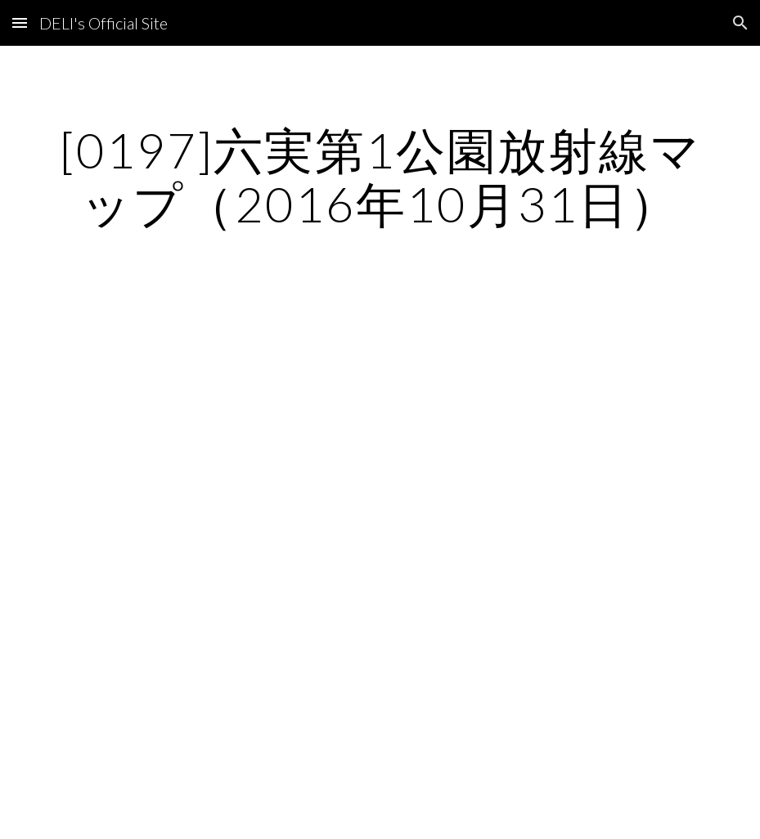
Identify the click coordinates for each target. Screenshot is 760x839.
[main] (379, 176)
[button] (19, 22)
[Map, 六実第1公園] (379, 527)
